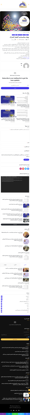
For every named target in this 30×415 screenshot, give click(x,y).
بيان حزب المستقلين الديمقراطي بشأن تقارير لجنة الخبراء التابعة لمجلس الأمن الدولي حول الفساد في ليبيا (23, 105)
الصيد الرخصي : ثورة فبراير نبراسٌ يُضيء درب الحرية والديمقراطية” (11, 232)
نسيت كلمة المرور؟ (4, 334)
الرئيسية (27, 32)
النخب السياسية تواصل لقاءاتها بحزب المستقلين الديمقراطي (19, 390)
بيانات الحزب (26, 303)
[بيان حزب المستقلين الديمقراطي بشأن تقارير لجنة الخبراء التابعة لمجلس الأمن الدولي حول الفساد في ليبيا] (22, 100)
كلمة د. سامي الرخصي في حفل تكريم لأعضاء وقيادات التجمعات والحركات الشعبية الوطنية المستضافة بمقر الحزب (8, 119)
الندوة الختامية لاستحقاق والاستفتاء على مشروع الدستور (13, 245)
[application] (15, 184)
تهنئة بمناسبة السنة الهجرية (18, 393)
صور (27, 308)
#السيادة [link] (27, 58)
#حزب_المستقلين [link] (26, 57)
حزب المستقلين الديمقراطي (24, 301)
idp (21, 63)
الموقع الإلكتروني (26, 150)
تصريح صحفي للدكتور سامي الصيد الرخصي (8, 104)
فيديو (27, 304)
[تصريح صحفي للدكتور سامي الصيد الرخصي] (8, 100)
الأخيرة (15, 264)
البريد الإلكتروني (26, 146)
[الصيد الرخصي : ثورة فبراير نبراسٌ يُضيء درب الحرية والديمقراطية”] (26, 235)
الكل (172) (15, 224)
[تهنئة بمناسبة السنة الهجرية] (26, 395)
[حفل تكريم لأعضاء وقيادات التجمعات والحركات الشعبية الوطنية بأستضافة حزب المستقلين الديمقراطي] (26, 220)
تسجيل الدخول (15, 339)
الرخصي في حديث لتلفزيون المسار (23, 252)
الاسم (28, 142)
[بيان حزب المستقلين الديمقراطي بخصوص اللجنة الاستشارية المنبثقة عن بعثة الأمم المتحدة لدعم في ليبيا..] (22, 113)
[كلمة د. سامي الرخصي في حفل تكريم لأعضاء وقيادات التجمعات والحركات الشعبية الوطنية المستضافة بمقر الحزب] (8, 113)
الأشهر (25, 264)
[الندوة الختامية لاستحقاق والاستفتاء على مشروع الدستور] (26, 248)
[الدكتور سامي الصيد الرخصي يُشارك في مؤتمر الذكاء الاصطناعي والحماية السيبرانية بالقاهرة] (26, 242)
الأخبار (24, 32)
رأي (27, 311)
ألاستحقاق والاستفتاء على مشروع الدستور (21, 310)
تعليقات (5, 264)
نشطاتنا (27, 299)
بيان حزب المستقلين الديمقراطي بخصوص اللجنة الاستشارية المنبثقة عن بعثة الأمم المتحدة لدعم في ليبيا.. (22, 119)
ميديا (27, 306)
